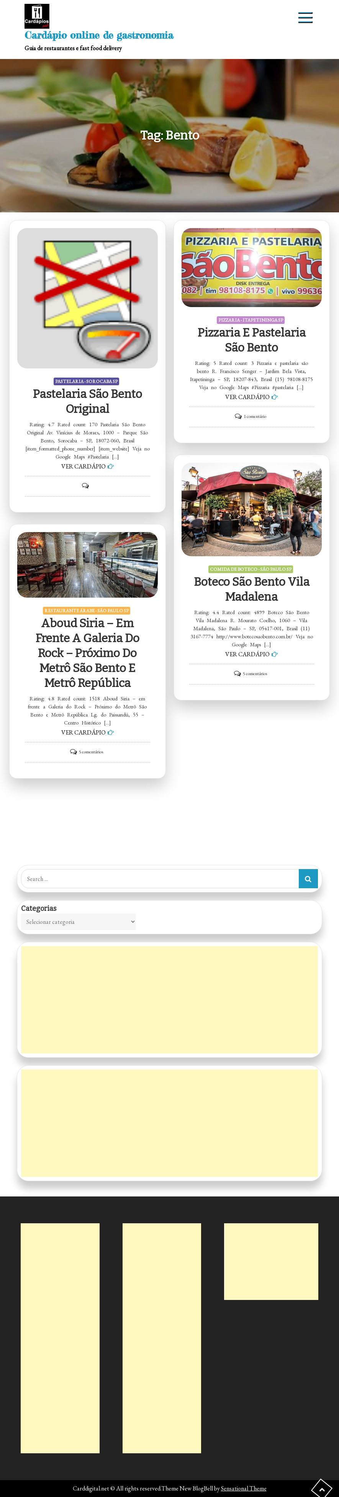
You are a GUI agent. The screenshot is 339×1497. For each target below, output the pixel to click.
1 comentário (255, 416)
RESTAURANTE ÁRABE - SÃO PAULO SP (86, 611)
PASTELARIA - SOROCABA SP (86, 381)
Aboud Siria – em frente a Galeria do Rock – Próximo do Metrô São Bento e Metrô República (87, 653)
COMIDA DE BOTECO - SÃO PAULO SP (251, 569)
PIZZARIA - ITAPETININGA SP (250, 320)
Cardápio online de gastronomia (99, 35)
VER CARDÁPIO (83, 466)
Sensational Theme (244, 1488)
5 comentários (255, 673)
